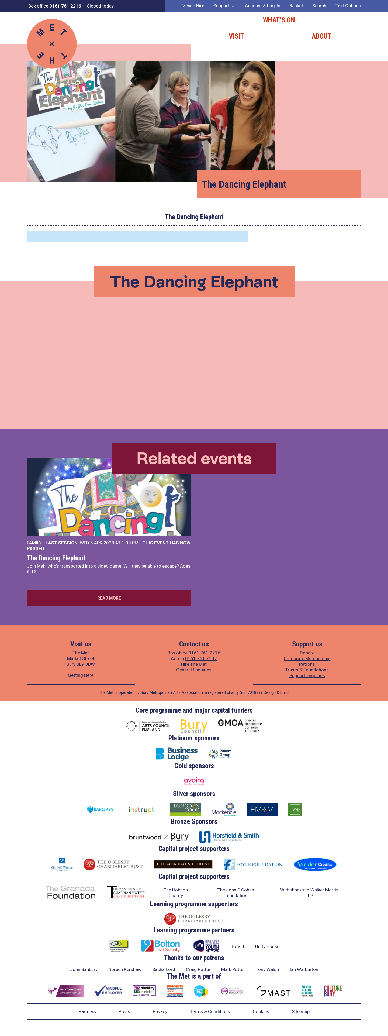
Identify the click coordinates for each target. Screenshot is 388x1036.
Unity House (267, 946)
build (284, 692)
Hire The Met (194, 664)
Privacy (160, 1011)
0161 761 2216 (204, 653)
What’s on (279, 20)
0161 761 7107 (201, 658)
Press (124, 1011)
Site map (301, 1011)
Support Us (224, 5)
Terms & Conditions (210, 1011)
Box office (54, 6)
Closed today (100, 6)
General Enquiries (194, 670)
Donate (307, 653)
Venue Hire (193, 5)
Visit (236, 36)
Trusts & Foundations (307, 670)
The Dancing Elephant (56, 558)
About (321, 36)
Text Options (348, 5)
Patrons (307, 664)
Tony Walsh (267, 969)
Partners (87, 1011)
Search (319, 5)
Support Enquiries (307, 675)
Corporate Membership (307, 658)
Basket (296, 5)
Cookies (261, 1011)
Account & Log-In (262, 5)
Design (270, 692)
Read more (109, 598)
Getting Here (80, 675)
